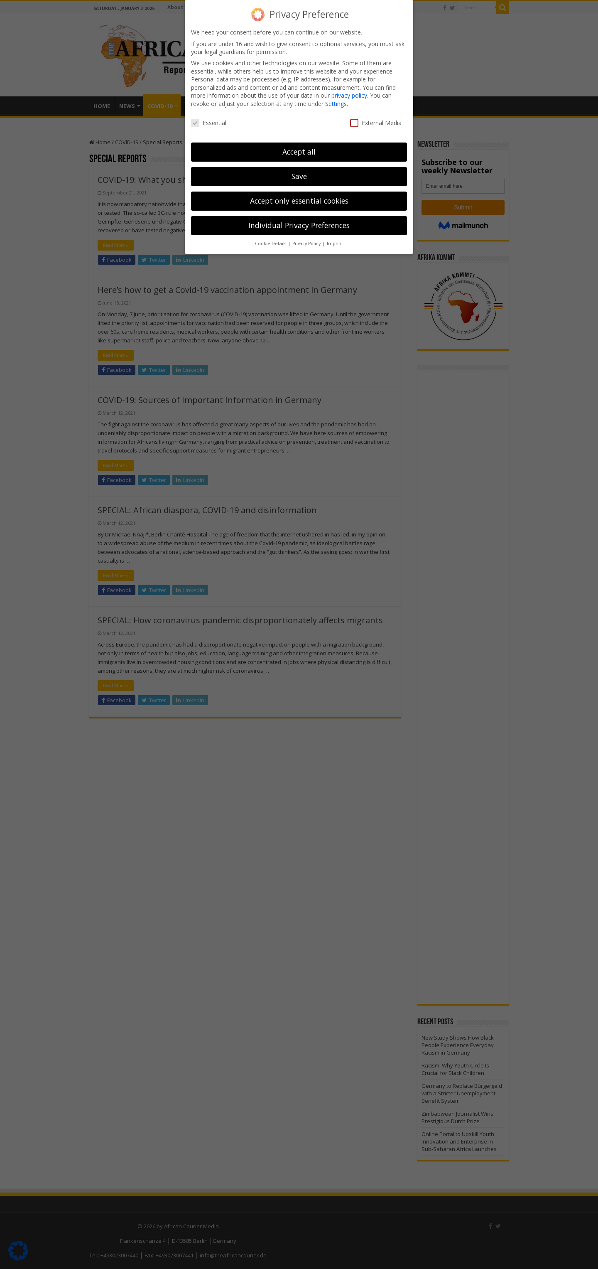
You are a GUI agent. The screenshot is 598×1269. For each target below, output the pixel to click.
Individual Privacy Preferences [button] (299, 225)
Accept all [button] (299, 152)
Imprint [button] (335, 243)
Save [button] (299, 176)
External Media (376, 122)
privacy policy (349, 95)
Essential (208, 122)
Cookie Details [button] (271, 243)
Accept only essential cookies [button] (299, 201)
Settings (336, 104)
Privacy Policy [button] (307, 243)
